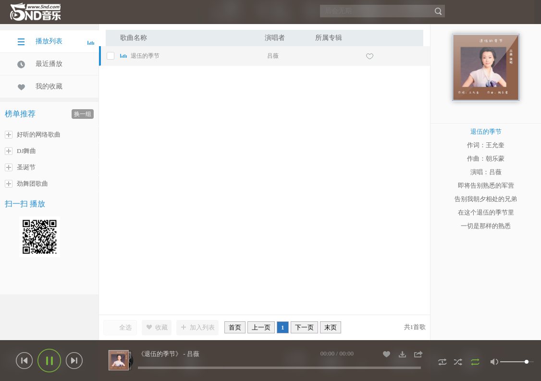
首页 (235, 327)
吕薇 (273, 55)
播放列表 (55, 41)
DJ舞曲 (20, 151)
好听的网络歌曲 (33, 135)
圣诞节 (20, 167)
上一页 (261, 327)
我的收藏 (39, 87)
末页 (330, 327)
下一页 (304, 327)
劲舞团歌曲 (26, 184)
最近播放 (39, 64)
